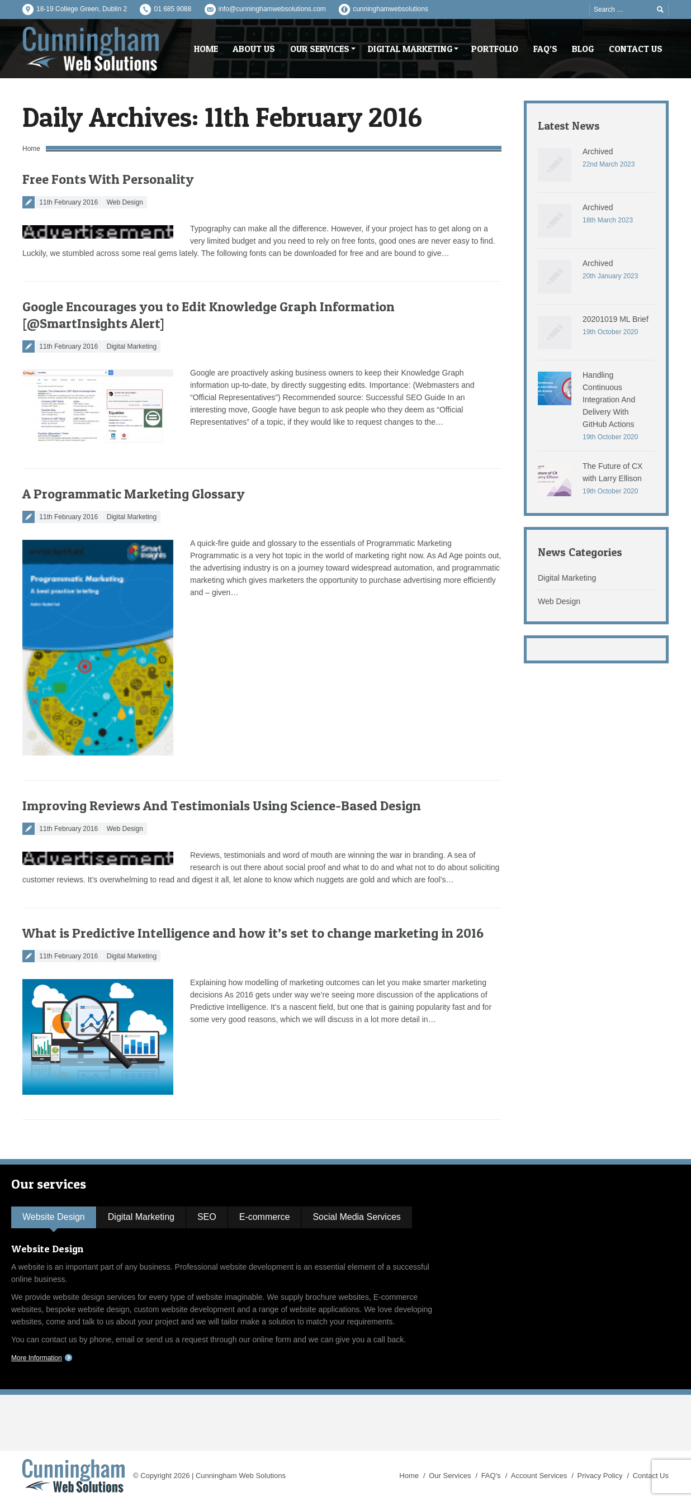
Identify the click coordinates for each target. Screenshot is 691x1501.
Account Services (539, 1475)
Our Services (450, 1475)
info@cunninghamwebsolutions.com (272, 9)
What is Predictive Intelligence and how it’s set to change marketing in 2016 (253, 933)
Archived (598, 151)
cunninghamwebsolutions (390, 9)
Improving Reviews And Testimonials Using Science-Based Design (221, 805)
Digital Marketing (132, 346)
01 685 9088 (172, 9)
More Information (36, 1358)
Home (31, 149)
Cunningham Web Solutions (241, 1475)
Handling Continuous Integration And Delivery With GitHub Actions (609, 399)
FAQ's (491, 1475)
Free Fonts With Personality (108, 179)
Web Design (125, 202)
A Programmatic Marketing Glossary (133, 494)
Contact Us (651, 1475)
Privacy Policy (600, 1475)
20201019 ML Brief (616, 319)
